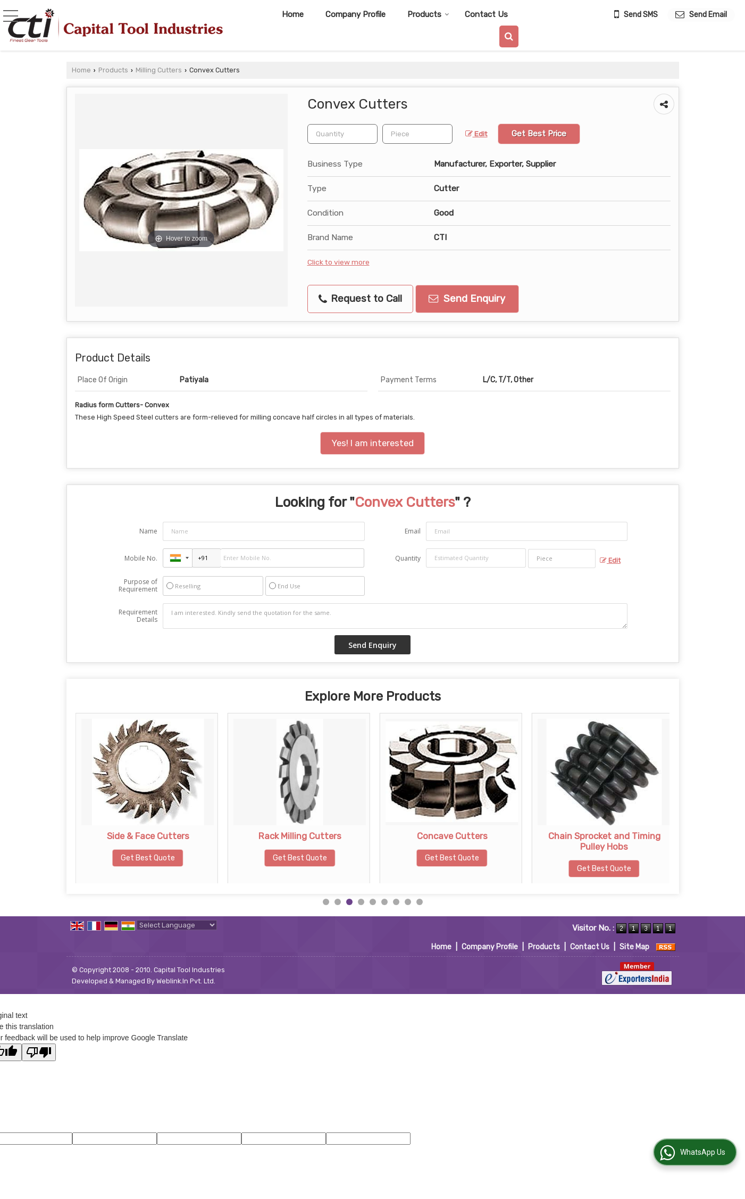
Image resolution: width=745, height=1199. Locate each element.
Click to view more (338, 262)
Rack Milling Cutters (452, 836)
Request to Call (360, 299)
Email (413, 531)
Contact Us (486, 14)
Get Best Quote (148, 858)
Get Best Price (539, 133)
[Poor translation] (39, 1052)
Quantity (408, 558)
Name (148, 531)
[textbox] (417, 134)
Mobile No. (140, 558)
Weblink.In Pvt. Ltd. (185, 981)
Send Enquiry (467, 299)
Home (293, 14)
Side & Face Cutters (300, 836)
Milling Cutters (159, 70)
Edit (476, 133)
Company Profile (355, 14)
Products (428, 14)
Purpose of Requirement (138, 585)
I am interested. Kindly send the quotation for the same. (395, 616)
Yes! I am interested (372, 443)
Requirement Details (138, 616)
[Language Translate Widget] (177, 925)
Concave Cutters (604, 836)
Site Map (634, 946)
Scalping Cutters (148, 836)
